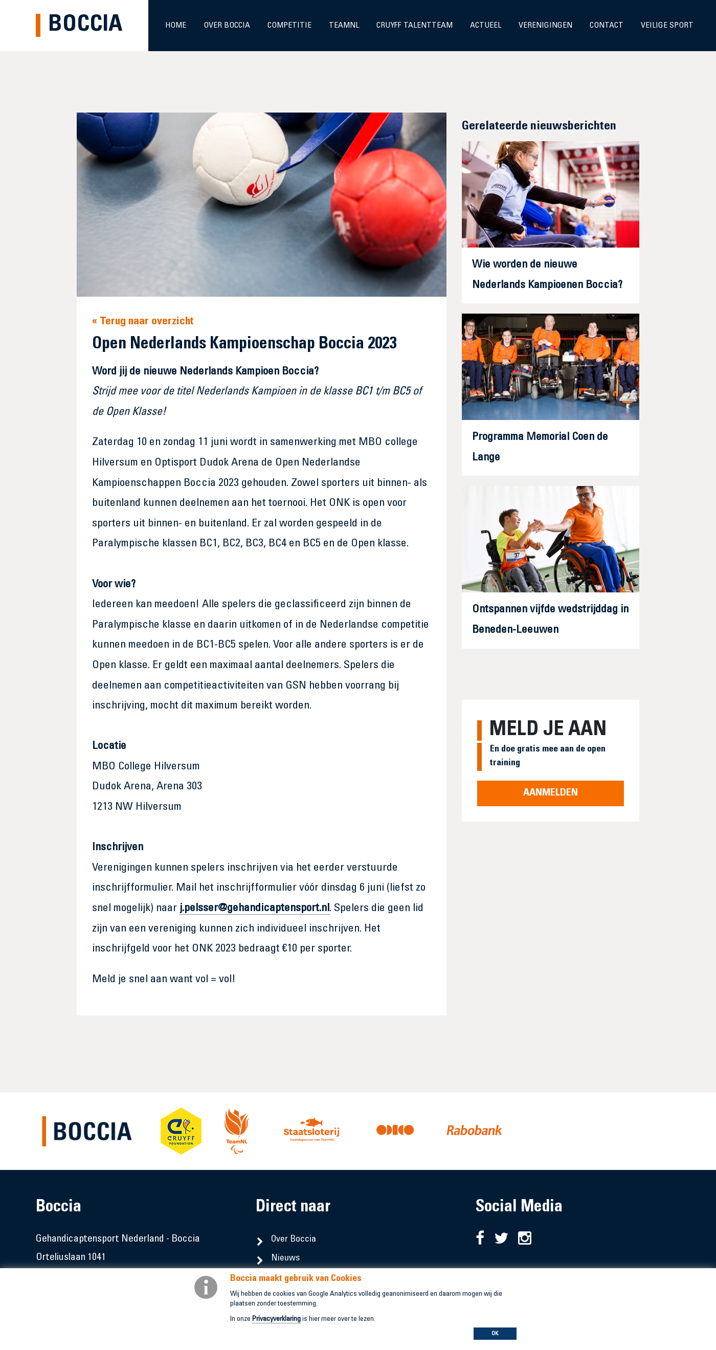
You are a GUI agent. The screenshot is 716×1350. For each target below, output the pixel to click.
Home (175, 25)
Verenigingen (545, 25)
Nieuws (285, 1258)
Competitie (289, 25)
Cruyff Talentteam (414, 25)
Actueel (485, 25)
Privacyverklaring (276, 1319)
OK (495, 1334)
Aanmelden (550, 793)
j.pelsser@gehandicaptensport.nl (254, 908)
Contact (606, 25)
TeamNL (344, 25)
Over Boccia (227, 25)
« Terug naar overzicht (143, 321)
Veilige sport (667, 25)
